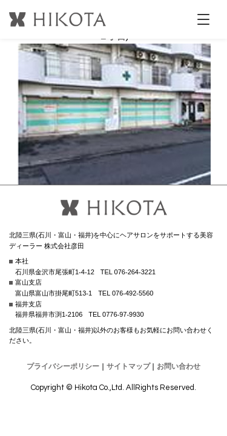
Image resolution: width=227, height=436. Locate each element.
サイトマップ (128, 366)
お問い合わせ (178, 366)
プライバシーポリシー (63, 366)
